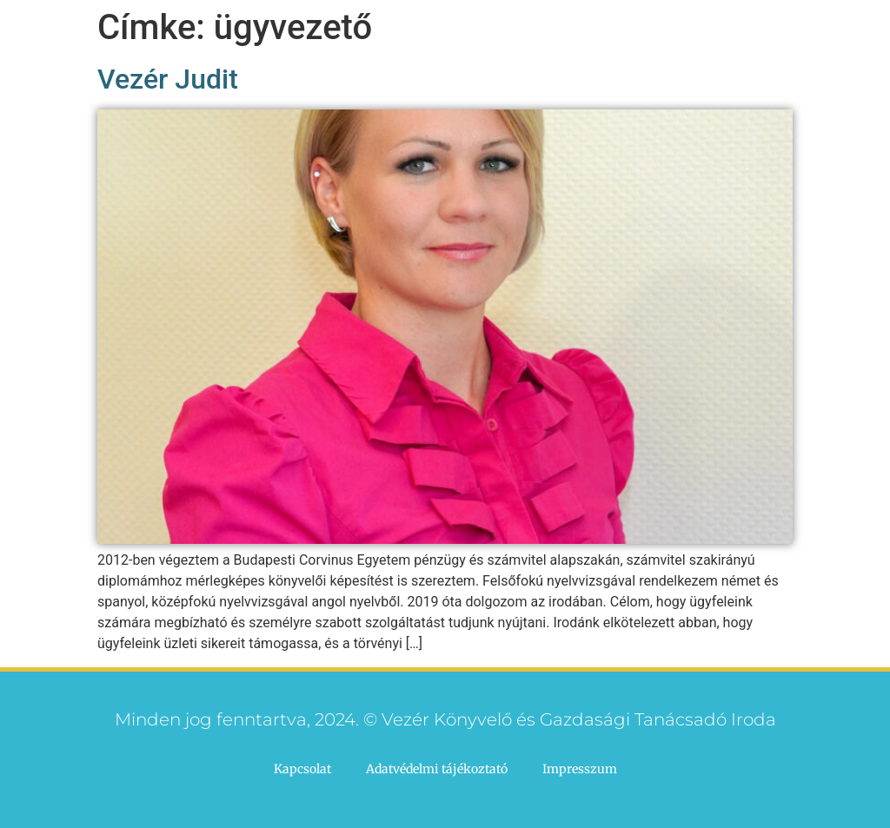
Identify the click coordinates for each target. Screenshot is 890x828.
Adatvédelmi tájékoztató (437, 769)
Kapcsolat (302, 769)
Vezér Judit (167, 79)
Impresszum (579, 769)
